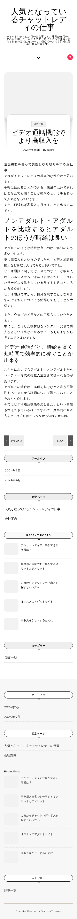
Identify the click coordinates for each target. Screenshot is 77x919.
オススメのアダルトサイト (37, 601)
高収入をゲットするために (37, 620)
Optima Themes (51, 911)
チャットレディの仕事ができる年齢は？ (39, 547)
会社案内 (11, 519)
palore (50, 149)
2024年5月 (13, 471)
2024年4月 (13, 480)
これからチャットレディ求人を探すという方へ (39, 585)
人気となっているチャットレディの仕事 (39, 19)
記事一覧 (39, 123)
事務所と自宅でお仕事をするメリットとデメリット (39, 566)
